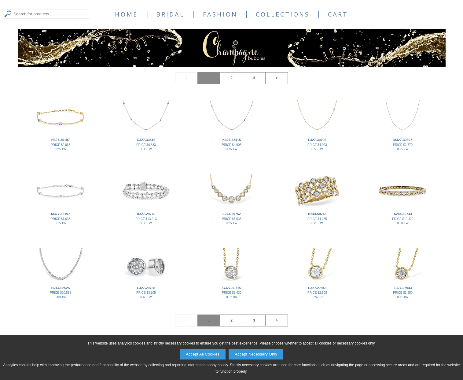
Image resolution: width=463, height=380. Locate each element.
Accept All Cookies (202, 354)
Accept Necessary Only (256, 354)
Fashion (220, 14)
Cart (338, 14)
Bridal (170, 14)
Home (126, 14)
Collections (283, 14)
